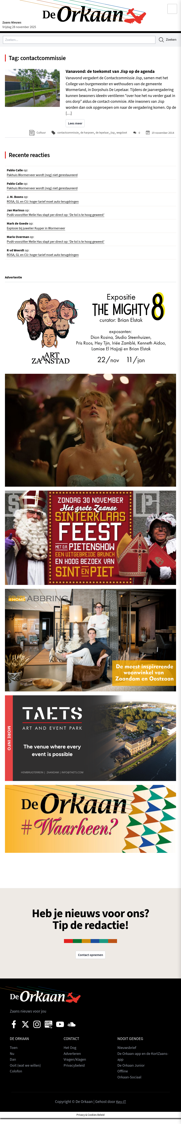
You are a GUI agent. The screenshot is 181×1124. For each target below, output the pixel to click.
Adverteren (73, 1059)
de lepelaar (101, 133)
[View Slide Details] (90, 333)
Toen (14, 1054)
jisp (112, 133)
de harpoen (86, 133)
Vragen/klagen (75, 1065)
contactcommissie (65, 133)
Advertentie (14, 283)
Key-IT (121, 1108)
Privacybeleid (75, 1071)
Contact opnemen (90, 960)
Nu (12, 1059)
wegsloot (121, 133)
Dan (13, 1065)
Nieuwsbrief (127, 1054)
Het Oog (70, 1054)
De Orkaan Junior (131, 1071)
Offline (122, 1077)
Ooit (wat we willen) (26, 1071)
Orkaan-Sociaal (129, 1083)
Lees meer (75, 124)
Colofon (16, 1077)
